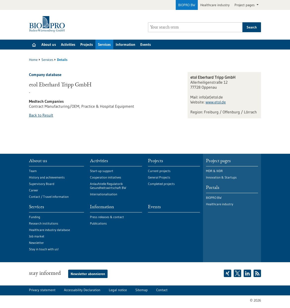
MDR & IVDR (214, 171)
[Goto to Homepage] (48, 24)
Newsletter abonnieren (88, 274)
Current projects (159, 171)
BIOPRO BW (186, 5)
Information (125, 44)
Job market (36, 236)
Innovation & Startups (221, 177)
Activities (68, 44)
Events (145, 44)
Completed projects (161, 184)
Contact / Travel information (49, 197)
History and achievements (47, 177)
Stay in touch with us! (43, 249)
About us (48, 44)
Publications (98, 223)
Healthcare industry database (49, 230)
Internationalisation (103, 194)
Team (33, 171)
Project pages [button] (245, 5)
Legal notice (118, 290)
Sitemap (141, 290)
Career (33, 190)
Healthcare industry (215, 5)
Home (33, 59)
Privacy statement (42, 290)
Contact (162, 290)
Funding (34, 217)
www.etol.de (215, 102)
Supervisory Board (41, 184)
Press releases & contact (107, 217)
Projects (86, 44)
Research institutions (43, 223)
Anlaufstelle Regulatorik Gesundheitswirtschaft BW (108, 186)
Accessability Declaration (82, 290)
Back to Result (41, 115)
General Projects (159, 177)
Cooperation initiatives (105, 177)
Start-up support (101, 171)
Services (104, 44)
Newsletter (36, 243)
